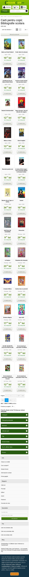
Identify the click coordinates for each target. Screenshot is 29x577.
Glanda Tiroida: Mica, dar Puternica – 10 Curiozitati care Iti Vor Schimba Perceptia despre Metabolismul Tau (14, 550)
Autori (2, 496)
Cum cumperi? (5, 465)
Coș (15, 7)
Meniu (23, 7)
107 (19, 395)
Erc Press (6, 349)
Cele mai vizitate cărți (6, 535)
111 (10, 400)
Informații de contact (6, 472)
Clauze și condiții (5, 461)
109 (3, 400)
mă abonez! (14, 518)
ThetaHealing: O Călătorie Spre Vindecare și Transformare (12, 544)
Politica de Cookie (10, 564)
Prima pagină (4, 476)
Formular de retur (5, 503)
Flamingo (20, 234)
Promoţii (3, 488)
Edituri (2, 492)
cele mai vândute (7, 29)
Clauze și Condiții (15, 566)
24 (26, 29)
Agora (6, 54)
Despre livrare (4, 469)
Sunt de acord (14, 574)
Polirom (6, 204)
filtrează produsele (14, 34)
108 (23, 395)
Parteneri (3, 499)
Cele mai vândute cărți (7, 527)
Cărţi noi (3, 485)
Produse (5, 11)
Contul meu (7, 7)
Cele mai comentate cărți (7, 531)
